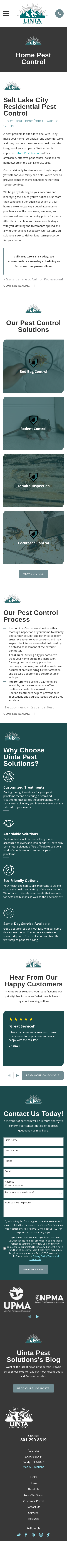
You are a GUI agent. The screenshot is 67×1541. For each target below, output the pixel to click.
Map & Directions (33, 1467)
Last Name (11, 1150)
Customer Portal (33, 1501)
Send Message (33, 1269)
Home (33, 1483)
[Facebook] (26, 1535)
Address (9, 1181)
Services (33, 1512)
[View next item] (17, 1075)
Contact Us (33, 1507)
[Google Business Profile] (19, 1535)
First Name (11, 1140)
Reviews (33, 1518)
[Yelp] (33, 1535)
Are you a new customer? (19, 1192)
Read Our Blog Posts (33, 1388)
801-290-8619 (33, 1440)
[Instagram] (41, 1535)
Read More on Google (42, 1075)
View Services (33, 574)
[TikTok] (48, 1535)
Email (8, 1171)
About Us (33, 1489)
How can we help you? (18, 1202)
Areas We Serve (33, 1495)
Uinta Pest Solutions (29, 153)
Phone (8, 1160)
